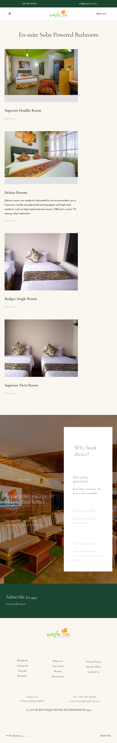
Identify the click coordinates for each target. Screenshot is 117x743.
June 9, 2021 (10, 118)
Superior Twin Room (21, 385)
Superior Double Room (23, 110)
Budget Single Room (21, 298)
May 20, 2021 (10, 306)
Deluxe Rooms (16, 192)
